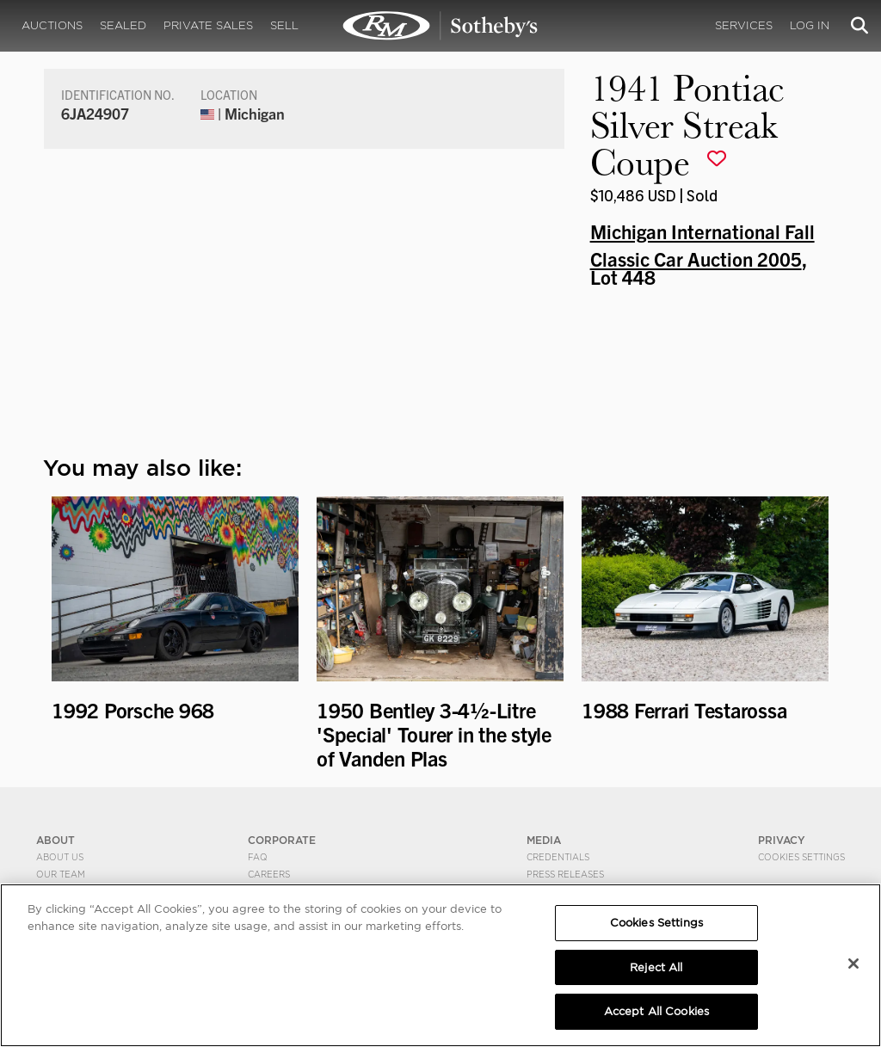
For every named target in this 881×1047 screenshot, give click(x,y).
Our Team (60, 874)
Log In (809, 25)
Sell (284, 25)
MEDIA (544, 840)
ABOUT (55, 840)
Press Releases (565, 874)
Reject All (656, 967)
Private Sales (208, 25)
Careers (269, 874)
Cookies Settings (801, 857)
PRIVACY (781, 840)
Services (744, 25)
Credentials (558, 857)
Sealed (123, 25)
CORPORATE (282, 840)
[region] (440, 965)
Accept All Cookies (656, 1011)
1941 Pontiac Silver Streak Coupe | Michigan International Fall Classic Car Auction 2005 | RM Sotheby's (440, 25)
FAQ (258, 857)
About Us (59, 857)
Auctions (52, 25)
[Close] (853, 963)
